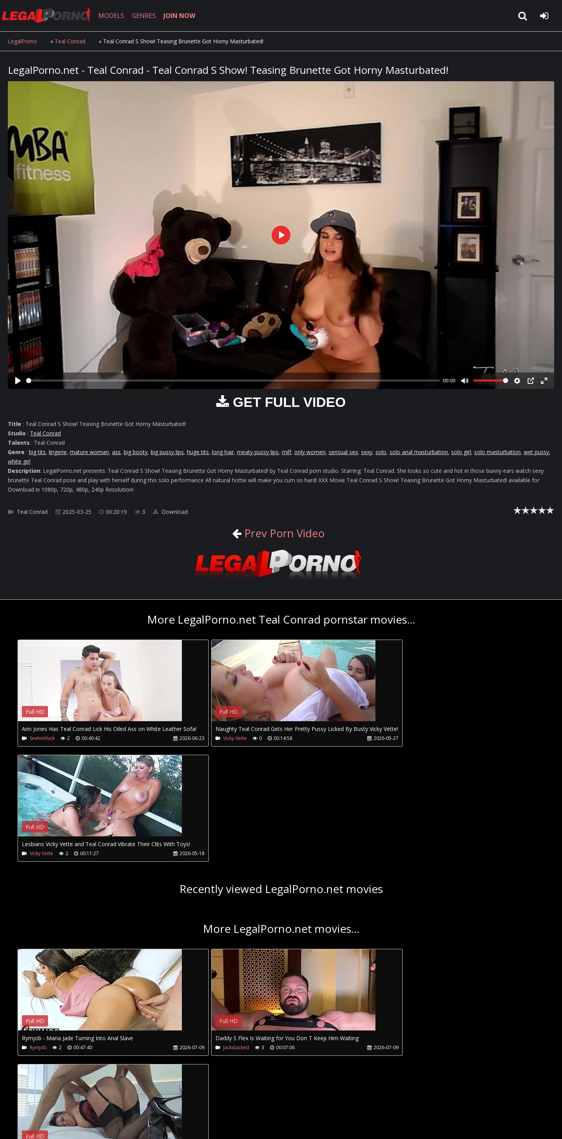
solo (380, 452)
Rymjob (38, 932)
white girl (19, 461)
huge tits (198, 452)
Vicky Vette (217, 738)
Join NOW (21, 1102)
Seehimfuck (42, 738)
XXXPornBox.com (229, 1102)
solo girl (461, 452)
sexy (366, 452)
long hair (223, 452)
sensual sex (343, 452)
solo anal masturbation (418, 452)
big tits (37, 452)
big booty (136, 452)
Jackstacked (218, 932)
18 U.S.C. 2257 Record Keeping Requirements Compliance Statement (255, 1125)
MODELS (114, 15)
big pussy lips (167, 452)
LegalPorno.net (51, 15)
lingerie (58, 452)
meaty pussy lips (258, 452)
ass (116, 452)
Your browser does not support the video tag (100, 686)
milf (286, 452)
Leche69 (390, 932)
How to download (136, 1102)
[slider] (233, 380)
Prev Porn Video (282, 533)
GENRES (147, 15)
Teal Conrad (70, 41)
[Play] (18, 380)
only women (309, 452)
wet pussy (536, 452)
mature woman (89, 452)
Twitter (184, 1102)
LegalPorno (22, 41)
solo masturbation (497, 452)
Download (170, 511)
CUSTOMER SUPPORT (71, 1102)
